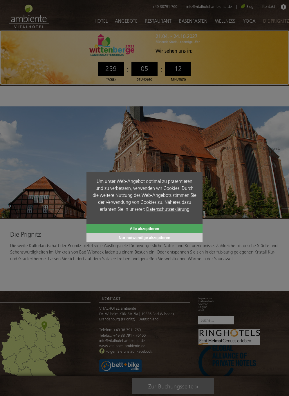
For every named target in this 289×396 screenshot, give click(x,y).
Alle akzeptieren (144, 228)
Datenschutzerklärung (167, 209)
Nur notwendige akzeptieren (144, 238)
